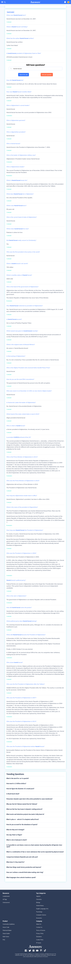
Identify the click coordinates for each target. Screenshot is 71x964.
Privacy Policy (39, 933)
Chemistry (39, 899)
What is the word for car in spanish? (17, 778)
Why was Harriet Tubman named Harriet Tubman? (21, 804)
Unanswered (6, 902)
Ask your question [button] (47, 74)
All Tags (5, 899)
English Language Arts (42, 908)
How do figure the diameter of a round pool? (20, 789)
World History (40, 905)
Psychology (39, 912)
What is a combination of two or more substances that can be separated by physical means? (35, 852)
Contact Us (39, 927)
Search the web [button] (23, 74)
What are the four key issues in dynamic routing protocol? (24, 809)
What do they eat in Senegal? (15, 830)
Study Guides (6, 933)
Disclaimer (39, 936)
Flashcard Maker (7, 930)
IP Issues (38, 943)
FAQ (4, 939)
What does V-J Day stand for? (15, 862)
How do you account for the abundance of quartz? (21, 824)
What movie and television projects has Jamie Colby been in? (25, 814)
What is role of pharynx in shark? (16, 840)
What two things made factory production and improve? (23, 867)
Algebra (38, 896)
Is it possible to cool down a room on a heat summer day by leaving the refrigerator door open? (34, 846)
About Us (38, 924)
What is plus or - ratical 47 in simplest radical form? (22, 819)
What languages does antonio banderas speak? (21, 877)
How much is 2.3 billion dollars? (16, 783)
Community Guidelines (9, 924)
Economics (39, 918)
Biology (38, 902)
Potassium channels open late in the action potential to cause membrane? (29, 799)
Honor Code (6, 927)
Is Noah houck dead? (12, 794)
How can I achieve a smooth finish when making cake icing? (24, 872)
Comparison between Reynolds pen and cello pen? (22, 857)
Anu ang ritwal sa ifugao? (14, 835)
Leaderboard (6, 896)
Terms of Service (40, 930)
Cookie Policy (39, 939)
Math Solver (6, 936)
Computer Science (41, 915)
